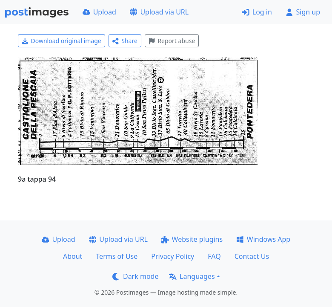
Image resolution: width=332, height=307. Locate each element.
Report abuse (172, 41)
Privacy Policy (172, 256)
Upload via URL (159, 12)
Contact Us (252, 256)
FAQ (214, 256)
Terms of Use (116, 256)
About (72, 256)
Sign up (303, 12)
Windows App (263, 239)
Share (124, 41)
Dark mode (135, 276)
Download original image (61, 41)
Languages (192, 276)
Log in (257, 12)
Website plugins (192, 239)
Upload (99, 12)
